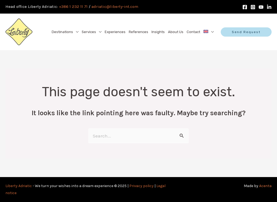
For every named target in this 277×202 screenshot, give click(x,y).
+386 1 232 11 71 (73, 6)
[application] (75, 32)
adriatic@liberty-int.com (114, 6)
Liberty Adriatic (18, 186)
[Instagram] (252, 7)
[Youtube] (261, 7)
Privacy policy (141, 186)
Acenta (265, 186)
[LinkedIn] (269, 7)
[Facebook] (244, 7)
